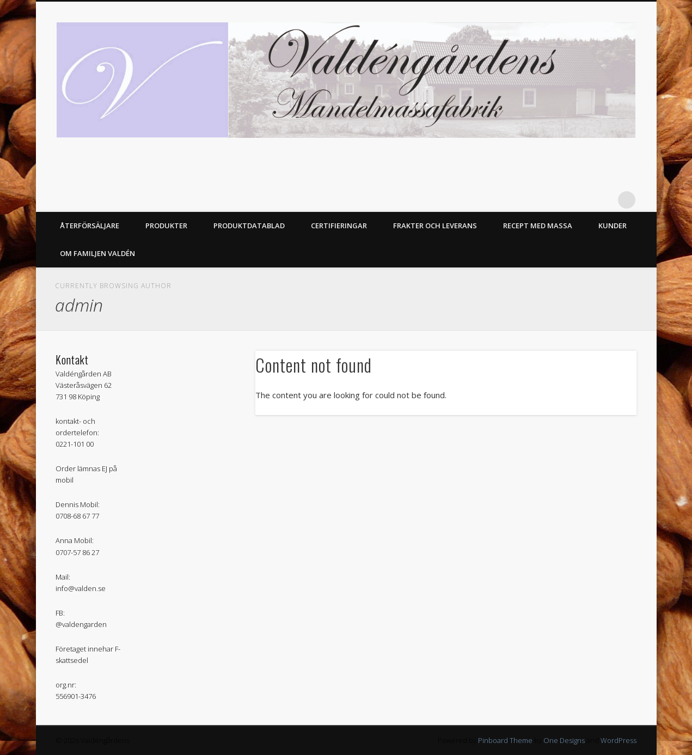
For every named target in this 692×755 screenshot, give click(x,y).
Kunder (612, 225)
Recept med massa (537, 225)
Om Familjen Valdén (97, 253)
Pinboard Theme (505, 740)
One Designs (564, 740)
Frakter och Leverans (435, 225)
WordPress (618, 740)
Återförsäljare (89, 225)
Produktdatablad (249, 225)
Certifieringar (339, 225)
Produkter (166, 225)
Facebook (604, 200)
